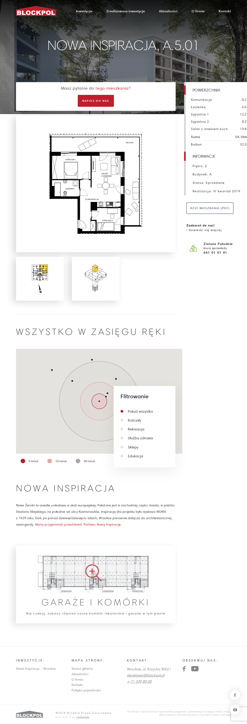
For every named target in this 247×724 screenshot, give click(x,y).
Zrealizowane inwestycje (125, 11)
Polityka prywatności (86, 690)
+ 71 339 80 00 (139, 681)
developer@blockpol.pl (145, 675)
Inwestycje (84, 11)
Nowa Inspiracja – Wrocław (36, 669)
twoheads (82, 717)
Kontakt (225, 11)
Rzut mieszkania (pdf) (210, 208)
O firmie (198, 11)
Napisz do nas (95, 100)
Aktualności (168, 11)
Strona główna (82, 669)
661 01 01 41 (215, 252)
